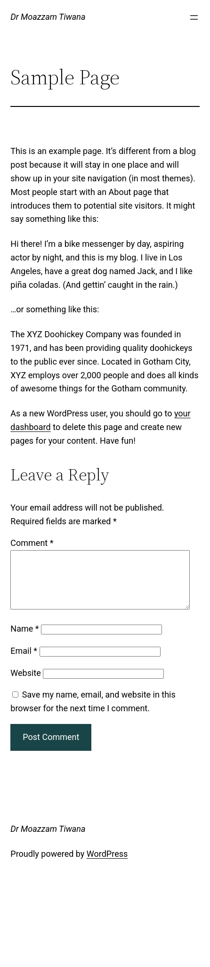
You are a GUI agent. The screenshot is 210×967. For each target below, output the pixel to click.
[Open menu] (194, 17)
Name (24, 640)
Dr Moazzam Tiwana (47, 17)
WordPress (107, 865)
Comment (31, 543)
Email (23, 662)
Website (25, 684)
